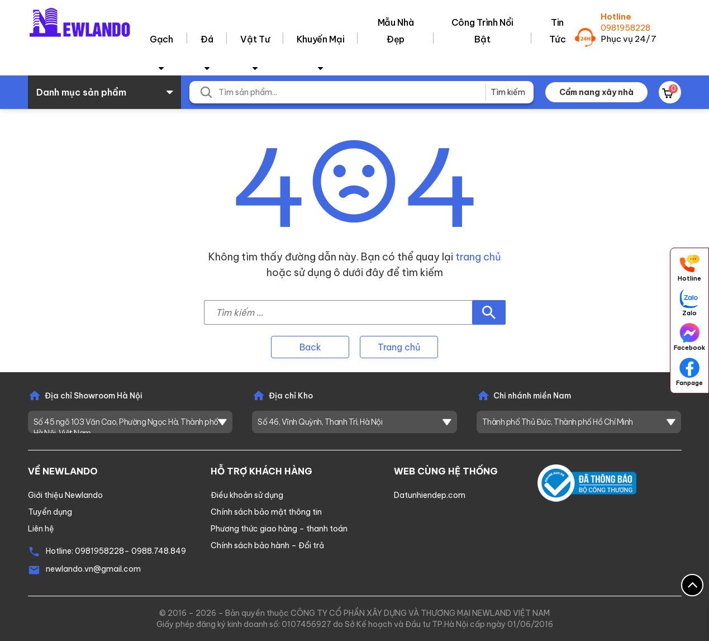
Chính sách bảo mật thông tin (266, 512)
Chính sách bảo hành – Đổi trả (267, 545)
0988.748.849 (158, 551)
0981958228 (625, 27)
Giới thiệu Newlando (65, 495)
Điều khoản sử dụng (247, 495)
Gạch (161, 39)
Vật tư (254, 39)
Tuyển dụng (50, 512)
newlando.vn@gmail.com (93, 569)
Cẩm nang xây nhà (596, 92)
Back (310, 347)
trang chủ (478, 256)
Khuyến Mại (321, 39)
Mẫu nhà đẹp (396, 31)
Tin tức (557, 31)
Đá (207, 39)
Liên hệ (41, 529)
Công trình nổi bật (482, 31)
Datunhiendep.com (429, 495)
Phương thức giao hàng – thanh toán (279, 529)
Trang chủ (399, 347)
